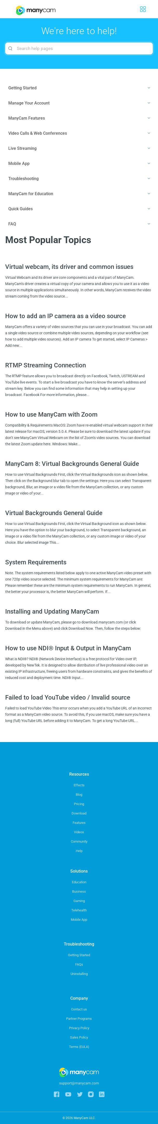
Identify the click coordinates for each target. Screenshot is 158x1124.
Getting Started (79, 955)
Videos (79, 832)
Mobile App (79, 920)
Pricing (79, 804)
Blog (79, 794)
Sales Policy (79, 1037)
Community (79, 841)
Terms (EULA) (79, 1047)
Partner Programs (79, 1019)
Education (79, 882)
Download (79, 813)
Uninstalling (79, 974)
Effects (79, 785)
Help (79, 851)
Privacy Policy (79, 1028)
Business (79, 891)
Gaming (79, 901)
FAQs (79, 964)
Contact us (79, 1009)
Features (79, 823)
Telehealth (79, 910)
